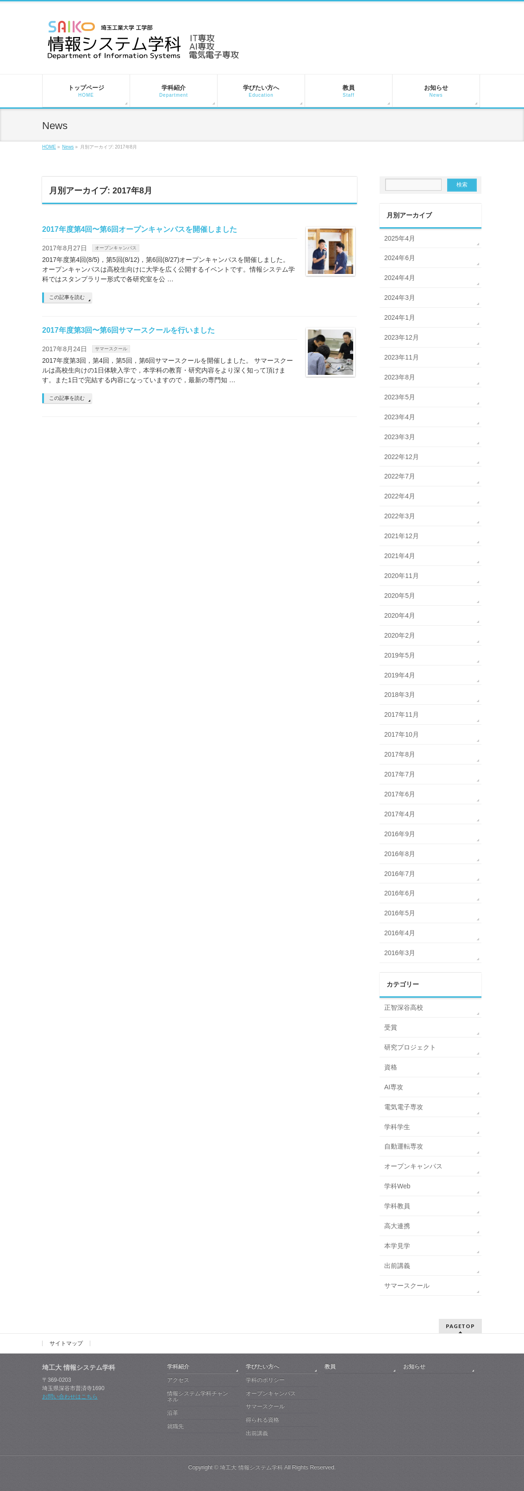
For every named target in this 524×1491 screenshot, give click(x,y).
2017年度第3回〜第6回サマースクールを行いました (128, 330)
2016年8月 (399, 853)
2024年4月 (399, 277)
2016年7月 (399, 873)
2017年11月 (401, 714)
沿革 (172, 1413)
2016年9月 (399, 834)
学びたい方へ (262, 1366)
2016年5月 (399, 913)
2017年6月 (399, 794)
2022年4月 (399, 496)
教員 (330, 1366)
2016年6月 (399, 893)
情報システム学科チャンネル (197, 1396)
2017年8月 (399, 754)
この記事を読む (67, 297)
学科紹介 (178, 1366)
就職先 (175, 1426)
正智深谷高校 (403, 1007)
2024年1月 (399, 317)
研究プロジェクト (410, 1047)
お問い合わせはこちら (70, 1396)
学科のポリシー (265, 1380)
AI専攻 (393, 1087)
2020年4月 (399, 615)
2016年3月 (399, 953)
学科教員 (397, 1206)
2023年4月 (399, 417)
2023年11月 (401, 357)
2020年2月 (399, 635)
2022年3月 (399, 516)
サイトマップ (66, 1343)
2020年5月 (399, 595)
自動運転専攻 (403, 1146)
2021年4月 (399, 555)
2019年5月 (399, 655)
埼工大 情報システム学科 (251, 1467)
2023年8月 (399, 377)
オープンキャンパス (116, 247)
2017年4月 (399, 814)
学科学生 (397, 1127)
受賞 (390, 1027)
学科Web (397, 1186)
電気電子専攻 (403, 1107)
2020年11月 (401, 575)
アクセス (178, 1380)
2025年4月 (399, 238)
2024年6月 (399, 257)
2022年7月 (399, 476)
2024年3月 (399, 297)
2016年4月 (399, 933)
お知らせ (414, 1366)
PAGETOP (460, 1326)
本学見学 (397, 1245)
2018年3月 (399, 694)
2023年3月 (399, 437)
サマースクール (111, 348)
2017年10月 (401, 734)
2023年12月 (401, 337)
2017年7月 (399, 774)
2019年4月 (399, 675)
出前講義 (397, 1265)
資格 (390, 1067)
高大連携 (397, 1226)
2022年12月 (401, 456)
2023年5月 (399, 397)
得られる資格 (262, 1419)
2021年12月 (401, 536)
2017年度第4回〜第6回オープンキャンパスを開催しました (139, 229)
